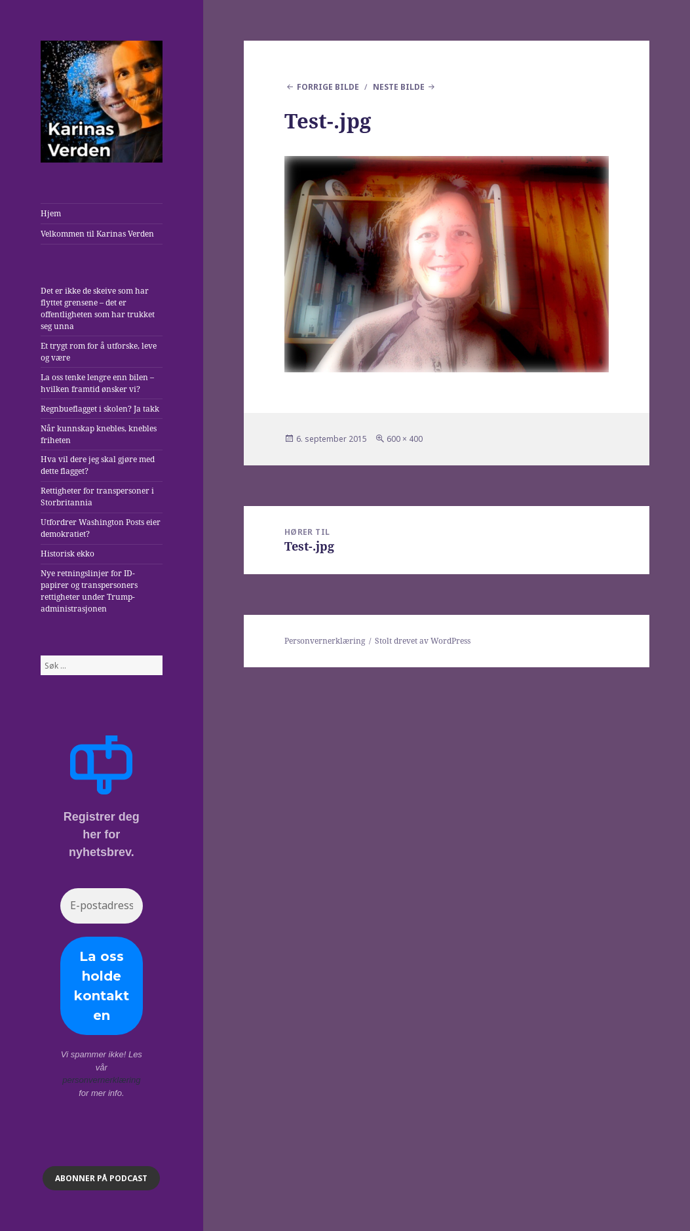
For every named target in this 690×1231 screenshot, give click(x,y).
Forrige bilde (328, 86)
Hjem (51, 213)
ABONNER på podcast (101, 1178)
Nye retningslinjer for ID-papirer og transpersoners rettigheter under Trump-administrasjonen (89, 591)
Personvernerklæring (324, 640)
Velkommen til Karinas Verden (97, 233)
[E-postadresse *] (101, 906)
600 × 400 (405, 438)
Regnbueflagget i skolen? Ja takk (100, 408)
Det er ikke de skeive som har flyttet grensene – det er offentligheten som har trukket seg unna (98, 308)
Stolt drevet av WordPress (422, 640)
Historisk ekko (67, 553)
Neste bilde (399, 86)
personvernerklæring (101, 1080)
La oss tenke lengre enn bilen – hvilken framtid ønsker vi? (97, 383)
